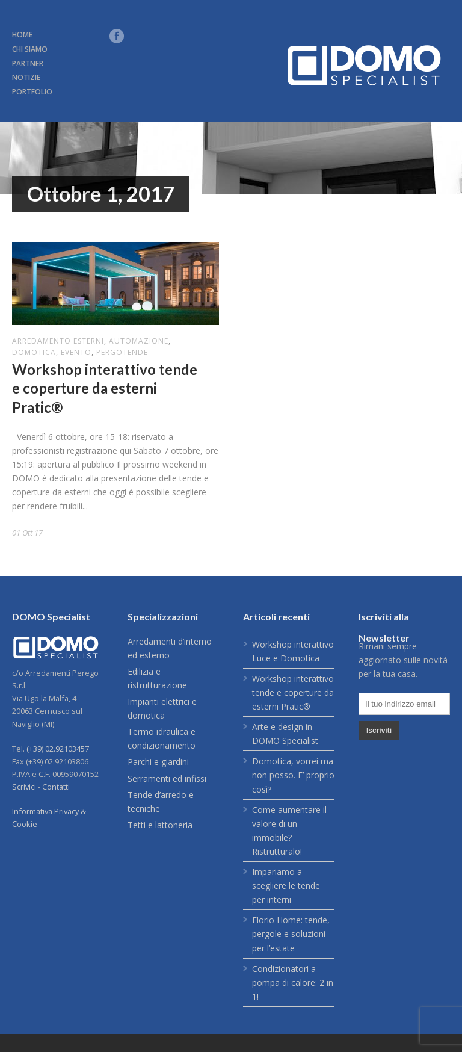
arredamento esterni (58, 341)
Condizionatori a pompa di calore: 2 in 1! (292, 982)
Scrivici (24, 786)
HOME (22, 34)
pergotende (122, 352)
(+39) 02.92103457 (57, 748)
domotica (34, 352)
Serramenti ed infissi (167, 778)
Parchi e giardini (158, 761)
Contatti (56, 786)
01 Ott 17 (27, 532)
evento (76, 352)
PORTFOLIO (32, 92)
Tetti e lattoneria (160, 825)
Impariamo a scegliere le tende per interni (286, 885)
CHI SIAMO (30, 49)
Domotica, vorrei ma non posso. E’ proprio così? (293, 774)
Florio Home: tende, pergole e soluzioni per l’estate (291, 933)
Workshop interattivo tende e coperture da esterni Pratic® (104, 387)
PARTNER (27, 63)
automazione (138, 341)
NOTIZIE (26, 77)
